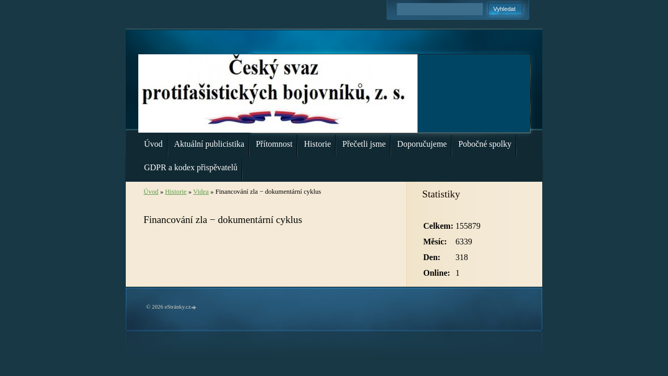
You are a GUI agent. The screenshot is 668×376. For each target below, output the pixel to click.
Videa (201, 191)
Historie (317, 143)
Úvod (153, 143)
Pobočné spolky (484, 143)
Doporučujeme (422, 143)
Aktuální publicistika (209, 143)
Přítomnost (274, 143)
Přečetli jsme (364, 143)
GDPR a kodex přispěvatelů (190, 167)
